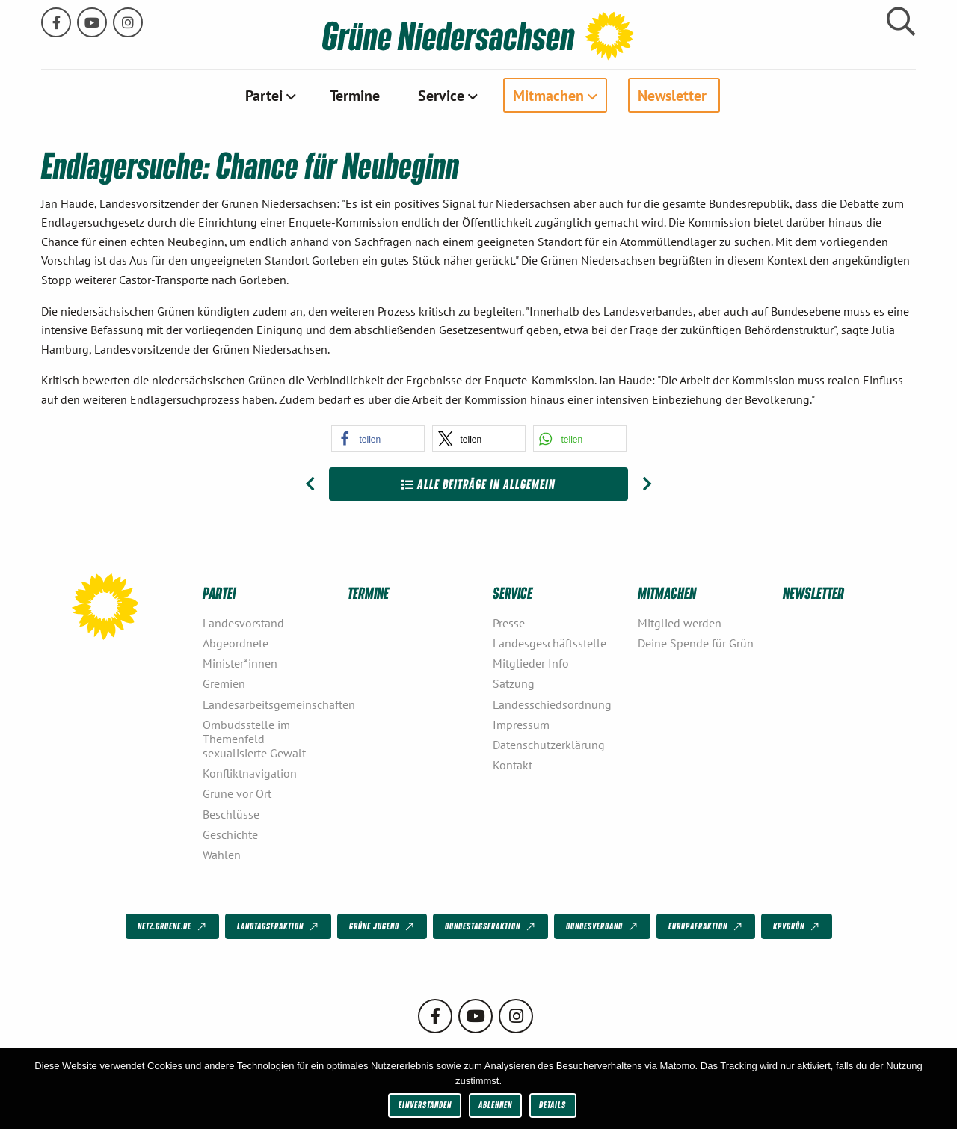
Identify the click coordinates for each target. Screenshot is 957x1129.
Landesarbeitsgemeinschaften (269, 703)
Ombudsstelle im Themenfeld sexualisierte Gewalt (254, 738)
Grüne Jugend (382, 926)
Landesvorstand (243, 622)
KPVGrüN (797, 926)
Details (552, 1105)
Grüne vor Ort (237, 793)
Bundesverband (603, 926)
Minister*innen (240, 663)
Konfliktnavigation (250, 773)
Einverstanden (425, 1105)
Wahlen (222, 854)
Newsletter (672, 95)
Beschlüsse (231, 813)
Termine (355, 95)
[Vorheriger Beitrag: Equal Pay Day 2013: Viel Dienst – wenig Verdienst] (310, 484)
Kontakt (512, 764)
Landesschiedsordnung (552, 703)
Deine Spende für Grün (696, 643)
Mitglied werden (679, 622)
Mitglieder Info (531, 663)
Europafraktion (706, 926)
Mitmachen (548, 95)
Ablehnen (495, 1105)
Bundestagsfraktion (491, 926)
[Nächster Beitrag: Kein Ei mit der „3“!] (647, 484)
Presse (509, 622)
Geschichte (230, 833)
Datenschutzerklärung (549, 744)
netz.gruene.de (173, 926)
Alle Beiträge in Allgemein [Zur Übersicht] (478, 483)
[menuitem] (269, 95)
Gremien (224, 683)
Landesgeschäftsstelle (549, 643)
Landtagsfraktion (279, 926)
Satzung (514, 683)
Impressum (521, 723)
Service (441, 95)
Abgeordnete (235, 643)
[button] (378, 438)
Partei (264, 95)
